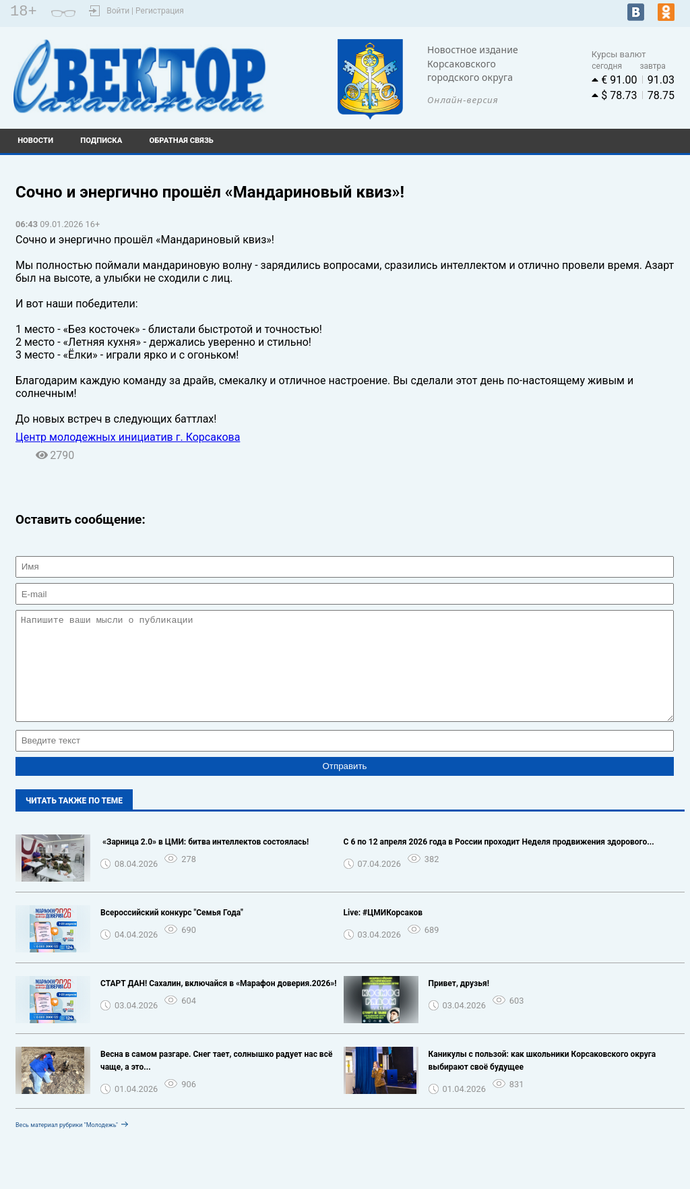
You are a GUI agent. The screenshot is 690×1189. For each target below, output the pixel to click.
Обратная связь (182, 140)
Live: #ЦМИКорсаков (383, 933)
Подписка (101, 140)
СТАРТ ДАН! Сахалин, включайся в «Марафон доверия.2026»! (218, 1003)
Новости (35, 140)
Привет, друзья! (459, 1003)
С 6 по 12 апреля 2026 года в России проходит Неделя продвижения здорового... (499, 862)
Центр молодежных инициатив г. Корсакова (127, 437)
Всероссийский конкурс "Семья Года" (171, 933)
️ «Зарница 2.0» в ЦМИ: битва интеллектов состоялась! (204, 862)
